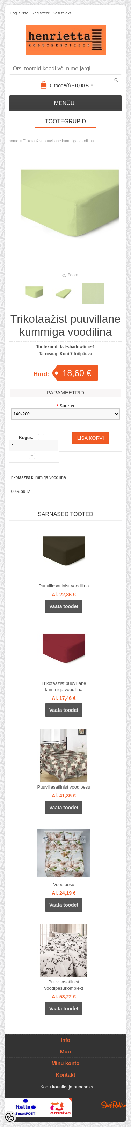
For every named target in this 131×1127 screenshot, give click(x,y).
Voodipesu (63, 884)
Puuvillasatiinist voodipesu (63, 787)
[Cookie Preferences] (9, 1117)
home (14, 141)
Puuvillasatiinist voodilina (64, 586)
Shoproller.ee (113, 1104)
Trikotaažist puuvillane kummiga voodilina (58, 141)
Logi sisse (19, 13)
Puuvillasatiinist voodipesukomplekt (63, 985)
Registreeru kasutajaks (52, 13)
